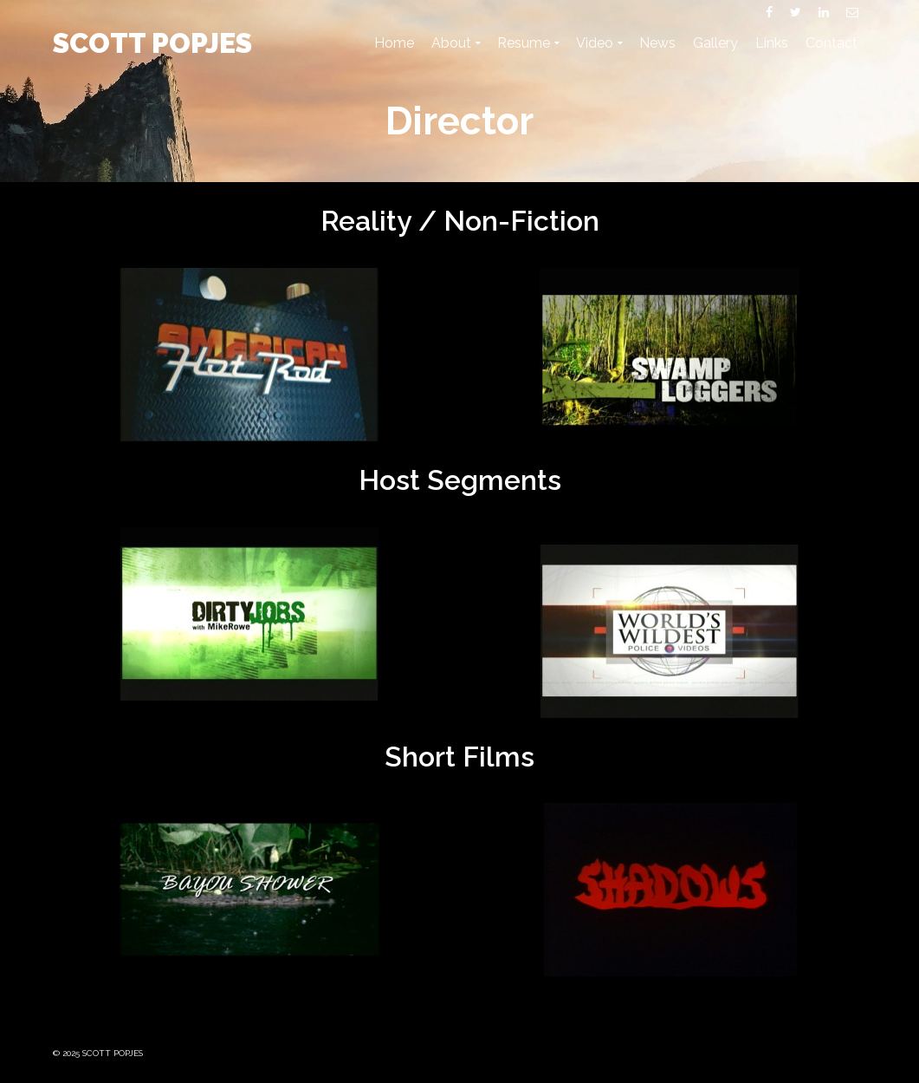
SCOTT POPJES (152, 43)
